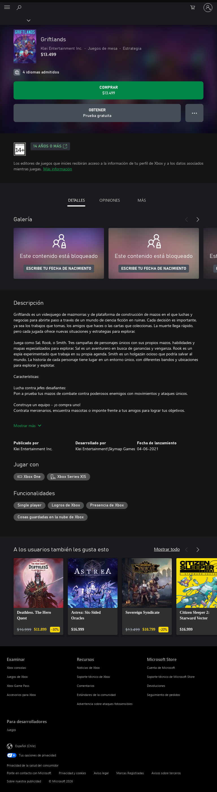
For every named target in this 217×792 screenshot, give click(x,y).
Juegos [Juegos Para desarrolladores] (11, 730)
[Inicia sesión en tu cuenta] (208, 7)
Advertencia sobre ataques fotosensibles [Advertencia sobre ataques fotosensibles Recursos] (105, 704)
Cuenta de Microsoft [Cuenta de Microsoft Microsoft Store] (161, 667)
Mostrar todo (167, 549)
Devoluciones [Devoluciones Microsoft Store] (156, 685)
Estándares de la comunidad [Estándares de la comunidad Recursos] (96, 695)
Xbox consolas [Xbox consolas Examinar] (16, 667)
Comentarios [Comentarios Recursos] (85, 685)
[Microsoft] (108, 4)
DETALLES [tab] (76, 200)
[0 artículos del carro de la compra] (194, 7)
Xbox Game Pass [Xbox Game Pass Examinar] (18, 685)
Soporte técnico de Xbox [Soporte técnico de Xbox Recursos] (93, 676)
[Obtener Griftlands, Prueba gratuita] (97, 113)
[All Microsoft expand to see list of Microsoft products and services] (7, 7)
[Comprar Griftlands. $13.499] (108, 90)
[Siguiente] (197, 219)
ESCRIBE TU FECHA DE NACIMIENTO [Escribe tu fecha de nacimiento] (58, 269)
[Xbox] (14, 20)
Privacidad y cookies (72, 773)
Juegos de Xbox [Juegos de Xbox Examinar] (17, 676)
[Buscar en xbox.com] (20, 7)
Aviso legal (101, 773)
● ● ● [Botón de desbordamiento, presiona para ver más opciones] (194, 112)
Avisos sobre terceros (166, 773)
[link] (38, 596)
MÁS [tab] (142, 200)
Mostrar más (27, 425)
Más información (57, 168)
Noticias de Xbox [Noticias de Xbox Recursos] (88, 667)
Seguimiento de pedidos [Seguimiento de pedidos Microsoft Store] (163, 695)
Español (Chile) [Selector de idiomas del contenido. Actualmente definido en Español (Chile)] (25, 746)
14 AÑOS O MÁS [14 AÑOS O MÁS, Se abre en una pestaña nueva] (50, 146)
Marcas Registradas (130, 773)
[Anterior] (186, 219)
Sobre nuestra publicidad (24, 781)
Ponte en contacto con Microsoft (29, 773)
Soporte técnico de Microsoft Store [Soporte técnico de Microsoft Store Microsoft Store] (171, 676)
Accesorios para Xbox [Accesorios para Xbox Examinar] (21, 695)
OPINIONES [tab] (109, 200)
